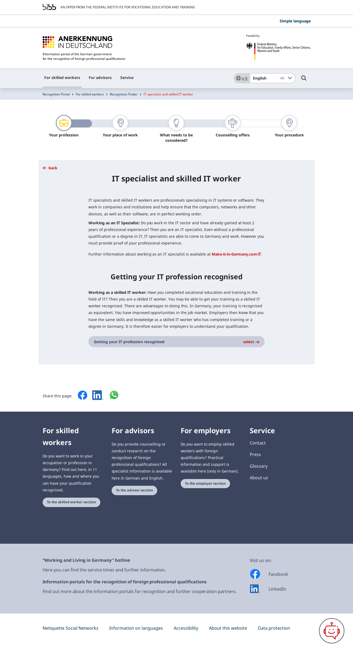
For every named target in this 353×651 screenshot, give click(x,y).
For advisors (100, 77)
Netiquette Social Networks (70, 628)
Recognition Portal (56, 94)
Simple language (295, 20)
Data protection (274, 628)
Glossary (259, 466)
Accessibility (186, 628)
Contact (258, 443)
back (50, 167)
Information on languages (136, 628)
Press (255, 454)
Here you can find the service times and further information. (104, 570)
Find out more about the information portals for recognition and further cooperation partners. (140, 591)
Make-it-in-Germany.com (234, 254)
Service (126, 77)
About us (259, 478)
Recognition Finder (124, 94)
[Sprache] (242, 78)
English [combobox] (269, 78)
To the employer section (205, 483)
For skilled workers (62, 77)
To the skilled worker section (71, 502)
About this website (228, 628)
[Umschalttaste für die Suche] (303, 80)
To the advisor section (134, 490)
